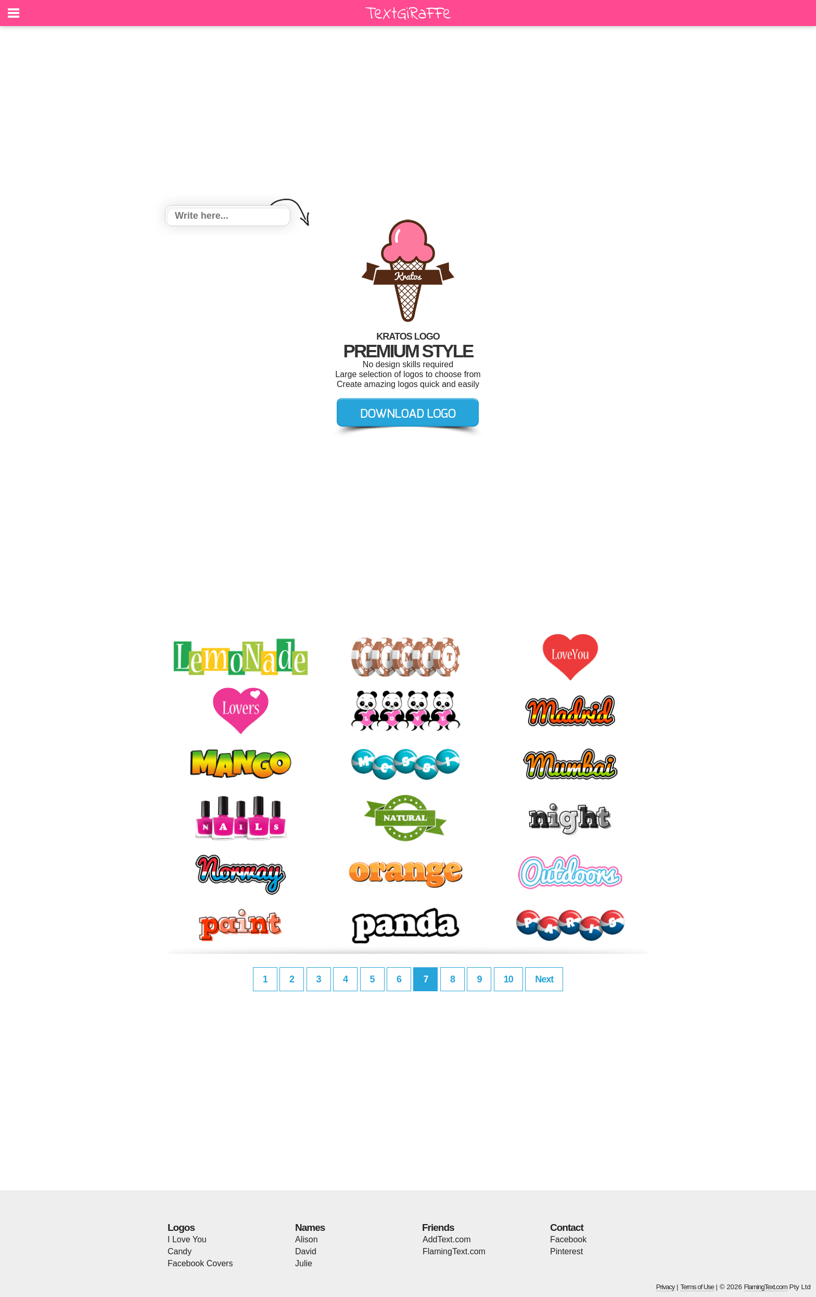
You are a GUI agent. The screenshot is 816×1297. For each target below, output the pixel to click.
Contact (566, 1227)
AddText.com (446, 1239)
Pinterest (566, 1251)
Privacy (665, 1287)
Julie (303, 1263)
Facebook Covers (200, 1263)
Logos (181, 1227)
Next (544, 979)
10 (508, 979)
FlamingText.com (454, 1251)
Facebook (568, 1239)
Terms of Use (697, 1287)
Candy (180, 1251)
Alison (306, 1239)
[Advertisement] (408, 117)
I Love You (187, 1239)
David (305, 1251)
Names (310, 1227)
